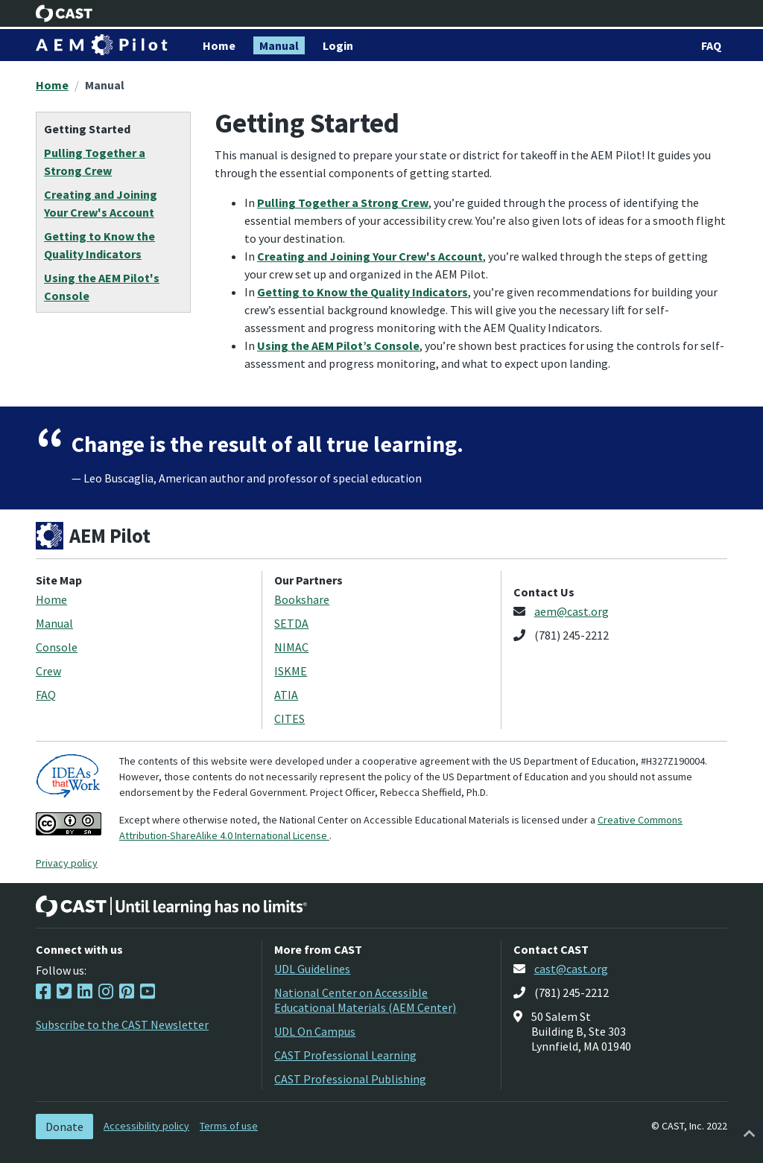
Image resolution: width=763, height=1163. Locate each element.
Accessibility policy (146, 1125)
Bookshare (301, 599)
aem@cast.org (571, 611)
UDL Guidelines (312, 968)
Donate (64, 1126)
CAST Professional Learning (345, 1055)
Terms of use (229, 1125)
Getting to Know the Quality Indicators (362, 291)
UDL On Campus (314, 1031)
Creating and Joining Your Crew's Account (370, 256)
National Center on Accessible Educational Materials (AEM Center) (365, 1000)
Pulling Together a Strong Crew (342, 202)
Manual (104, 84)
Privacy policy (67, 863)
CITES (289, 718)
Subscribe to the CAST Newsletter (122, 1024)
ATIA (286, 694)
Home (52, 84)
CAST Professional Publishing (350, 1078)
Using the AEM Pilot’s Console (338, 345)
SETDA (291, 623)
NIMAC (291, 647)
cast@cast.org (571, 968)
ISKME (290, 670)
